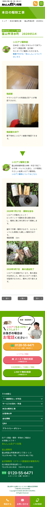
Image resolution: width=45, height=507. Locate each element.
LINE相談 (37, 501)
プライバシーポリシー (11, 428)
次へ (37, 298)
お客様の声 (7, 413)
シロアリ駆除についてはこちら (24, 174)
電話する (7, 501)
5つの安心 (6, 393)
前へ (7, 298)
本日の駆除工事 (9, 408)
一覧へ (22, 298)
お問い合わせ (22, 501)
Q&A (4, 423)
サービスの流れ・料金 (11, 403)
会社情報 (6, 418)
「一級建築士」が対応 (11, 398)
